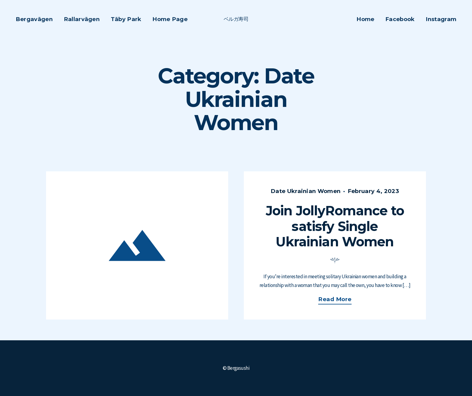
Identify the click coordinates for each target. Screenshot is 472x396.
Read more (338, 300)
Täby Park (126, 19)
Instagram (441, 19)
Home (365, 19)
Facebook (400, 19)
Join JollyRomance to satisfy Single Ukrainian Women (335, 226)
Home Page (170, 19)
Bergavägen (34, 19)
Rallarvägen (82, 19)
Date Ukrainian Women (305, 191)
